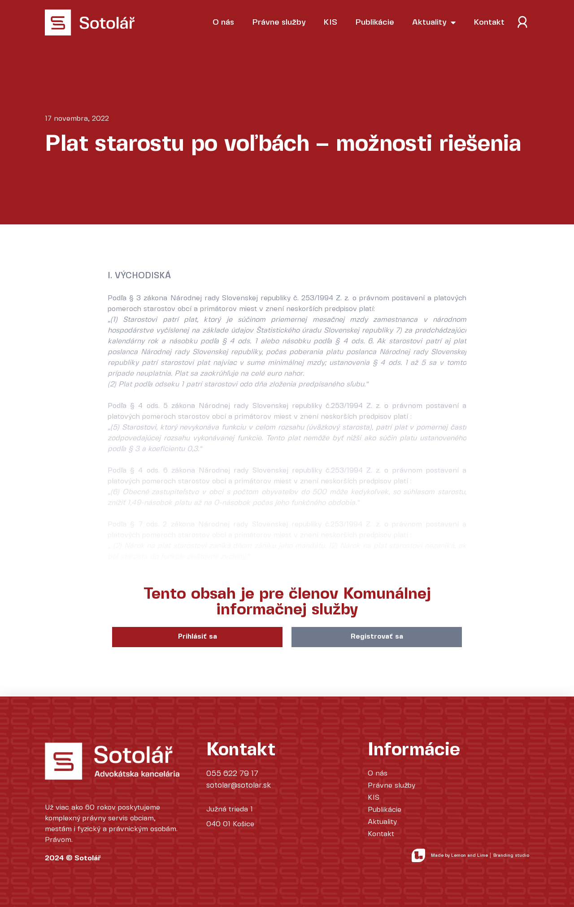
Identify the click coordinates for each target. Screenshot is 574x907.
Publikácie (374, 22)
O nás (223, 22)
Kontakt (489, 22)
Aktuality (434, 22)
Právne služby (278, 22)
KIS (330, 22)
